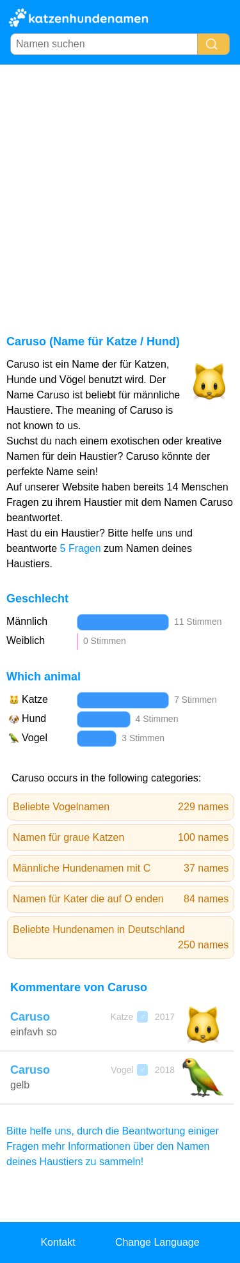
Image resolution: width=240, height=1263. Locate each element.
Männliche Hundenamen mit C (120, 868)
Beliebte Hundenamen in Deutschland (120, 938)
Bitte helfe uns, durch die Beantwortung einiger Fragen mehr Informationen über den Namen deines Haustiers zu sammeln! (112, 1146)
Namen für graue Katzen (120, 837)
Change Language (157, 1242)
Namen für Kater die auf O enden (120, 899)
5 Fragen (80, 548)
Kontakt (57, 1242)
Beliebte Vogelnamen (120, 807)
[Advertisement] (120, 191)
